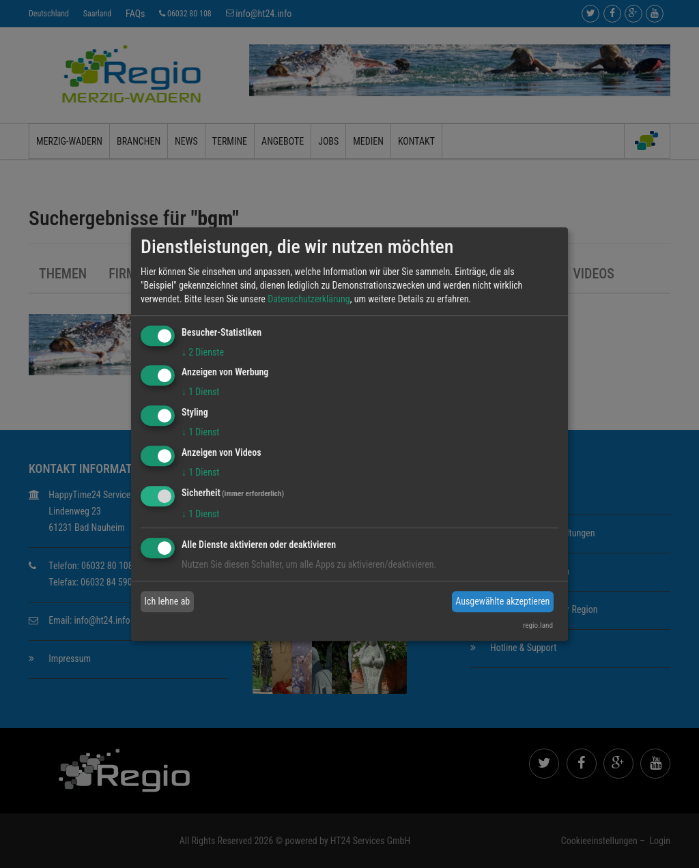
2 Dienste (203, 352)
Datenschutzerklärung (309, 298)
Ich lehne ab (167, 601)
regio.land (538, 625)
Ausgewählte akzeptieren (502, 601)
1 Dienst (200, 392)
